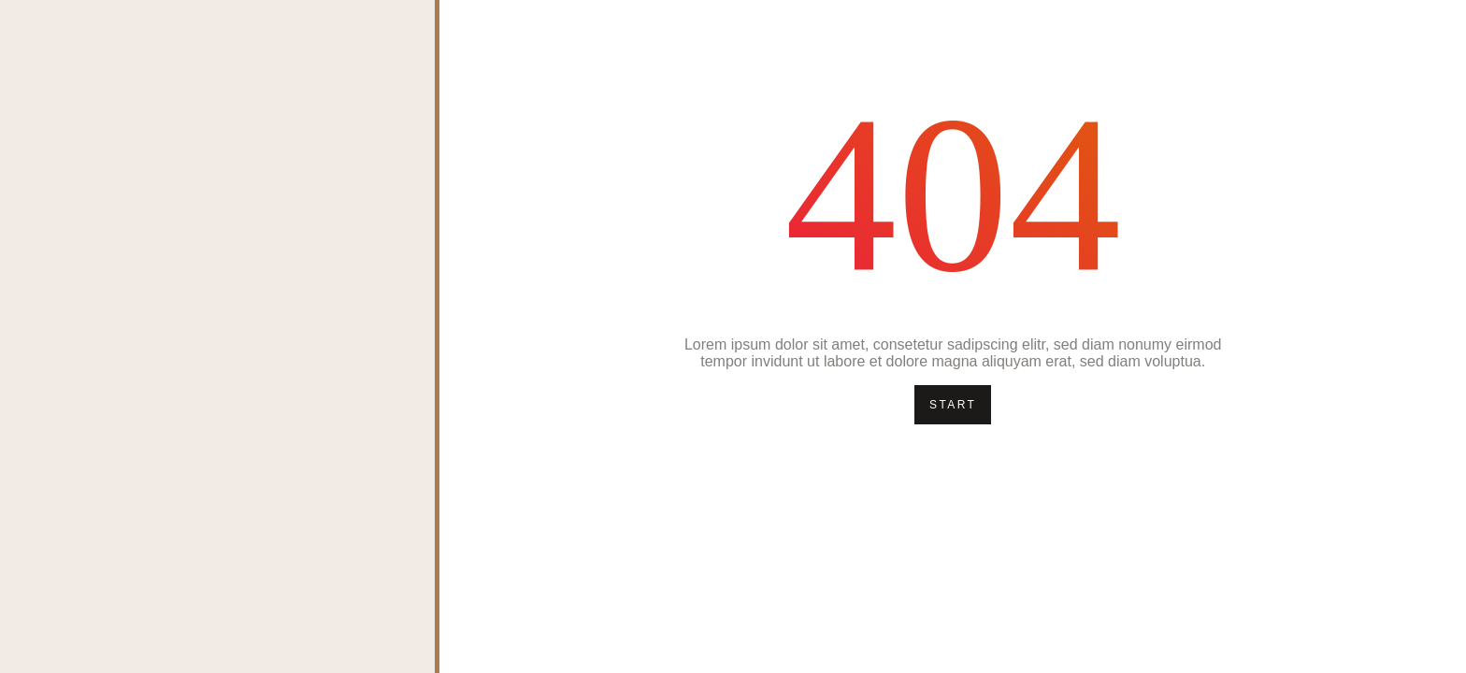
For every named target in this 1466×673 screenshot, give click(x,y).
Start (952, 404)
